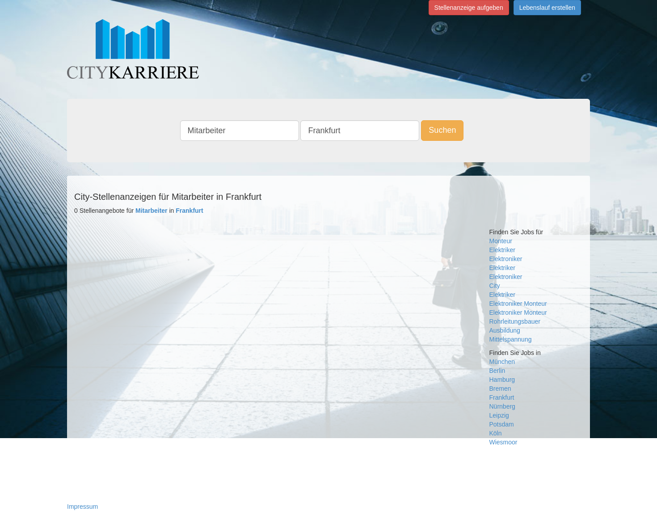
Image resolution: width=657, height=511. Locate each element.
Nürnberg (502, 406)
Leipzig (499, 415)
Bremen (500, 388)
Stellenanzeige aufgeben (468, 7)
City (494, 285)
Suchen (442, 130)
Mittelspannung (510, 339)
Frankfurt (501, 397)
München (502, 361)
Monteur (500, 241)
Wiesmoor (503, 442)
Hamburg (502, 379)
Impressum (82, 506)
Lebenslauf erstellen (547, 7)
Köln (495, 433)
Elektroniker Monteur (518, 312)
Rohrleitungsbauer (514, 321)
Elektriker (502, 249)
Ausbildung (504, 330)
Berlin (497, 370)
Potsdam (501, 424)
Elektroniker (505, 258)
